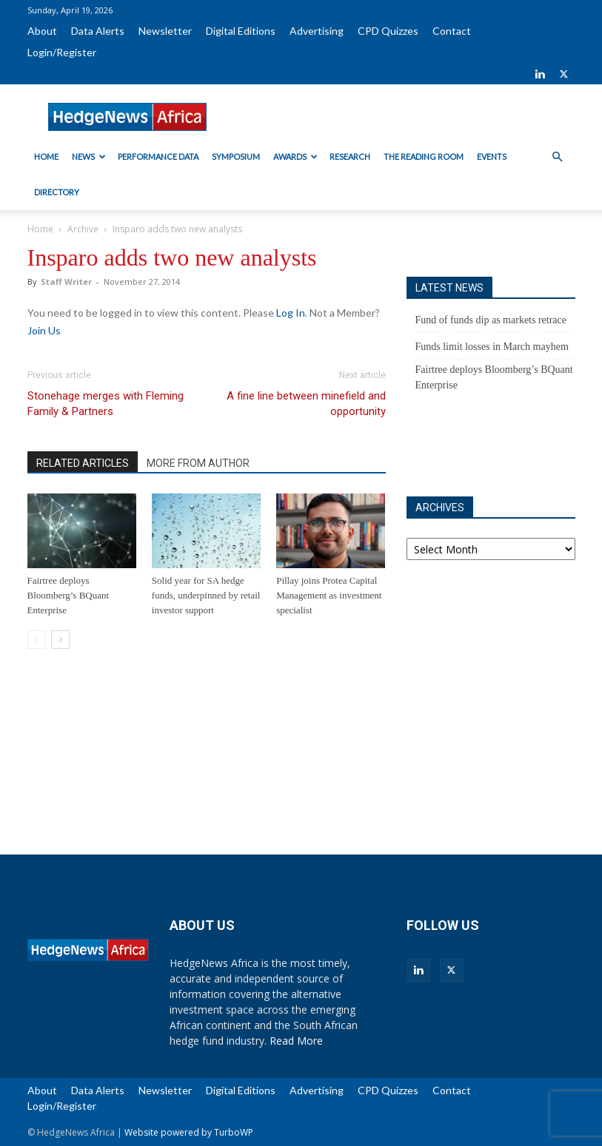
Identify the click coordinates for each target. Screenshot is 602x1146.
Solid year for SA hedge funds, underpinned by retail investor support (206, 595)
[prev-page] (36, 639)
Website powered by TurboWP (188, 1132)
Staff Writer (66, 281)
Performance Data (158, 156)
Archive (82, 229)
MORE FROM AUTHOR (198, 463)
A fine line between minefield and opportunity (306, 403)
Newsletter (165, 30)
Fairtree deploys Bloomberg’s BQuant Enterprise (68, 595)
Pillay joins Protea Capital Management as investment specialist (328, 595)
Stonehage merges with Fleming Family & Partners (105, 403)
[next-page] (60, 639)
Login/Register (61, 52)
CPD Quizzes (388, 30)
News (89, 156)
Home (46, 156)
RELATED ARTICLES (82, 463)
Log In (290, 312)
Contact (451, 30)
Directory (56, 192)
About (42, 30)
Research (350, 156)
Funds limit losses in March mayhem (492, 346)
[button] (557, 157)
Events (491, 156)
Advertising (317, 30)
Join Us (44, 330)
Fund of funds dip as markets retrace (491, 320)
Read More (296, 1041)
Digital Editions (240, 30)
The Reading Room (424, 156)
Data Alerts (97, 30)
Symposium (236, 156)
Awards (295, 156)
